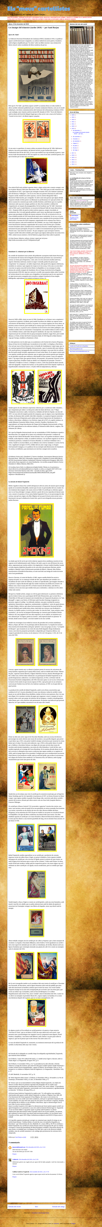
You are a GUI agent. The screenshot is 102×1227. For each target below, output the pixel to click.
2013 (73, 162)
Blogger (73, 1223)
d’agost (75, 143)
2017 (73, 153)
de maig (75, 150)
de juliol (75, 145)
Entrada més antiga (58, 1206)
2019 (73, 128)
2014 (73, 159)
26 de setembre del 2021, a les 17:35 (39, 1171)
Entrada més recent (15, 1206)
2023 (73, 119)
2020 (73, 126)
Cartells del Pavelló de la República (79, 346)
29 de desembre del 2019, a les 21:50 (28, 1159)
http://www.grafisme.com (76, 348)
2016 (73, 155)
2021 (73, 124)
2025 (73, 115)
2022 (73, 121)
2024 (73, 117)
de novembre (76, 136)
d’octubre (75, 139)
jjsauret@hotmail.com (19, 1147)
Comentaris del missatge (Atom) (40, 1213)
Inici (36, 1206)
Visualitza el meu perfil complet (74, 218)
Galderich (15, 1159)
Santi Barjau (74, 215)
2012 (73, 164)
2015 (73, 157)
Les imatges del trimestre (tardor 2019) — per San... (81, 133)
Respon (14, 1154)
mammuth (56, 1223)
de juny (75, 148)
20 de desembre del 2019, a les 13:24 (35, 1147)
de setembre (76, 141)
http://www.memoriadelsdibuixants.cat (79, 351)
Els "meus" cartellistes (38, 8)
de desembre (76, 130)
